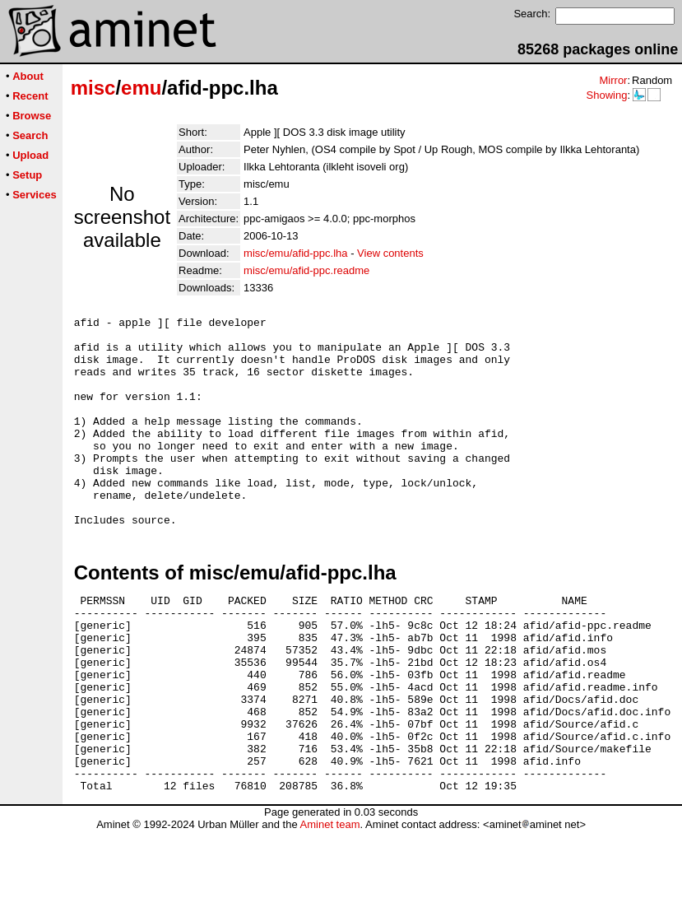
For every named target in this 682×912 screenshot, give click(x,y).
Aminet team (329, 906)
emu (141, 88)
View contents (390, 253)
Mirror (613, 80)
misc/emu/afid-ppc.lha (295, 253)
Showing (606, 95)
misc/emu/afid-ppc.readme (306, 270)
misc (93, 88)
